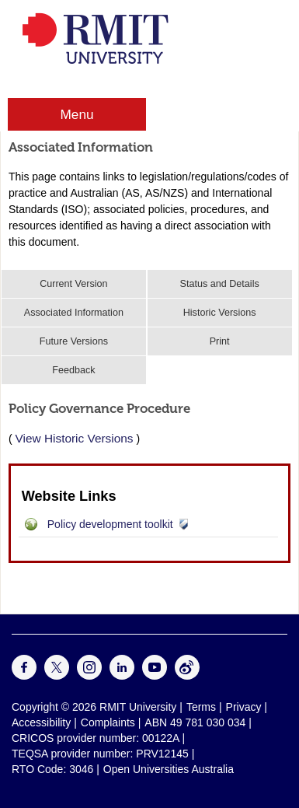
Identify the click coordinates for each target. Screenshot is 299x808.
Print (220, 341)
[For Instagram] (89, 676)
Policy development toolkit (110, 524)
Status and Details (219, 283)
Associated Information (73, 312)
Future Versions (74, 341)
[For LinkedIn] (122, 676)
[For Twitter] (56, 676)
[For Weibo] (187, 676)
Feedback (73, 370)
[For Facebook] (24, 676)
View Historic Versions (75, 438)
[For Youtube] (154, 676)
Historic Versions (219, 312)
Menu (76, 114)
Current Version (74, 283)
